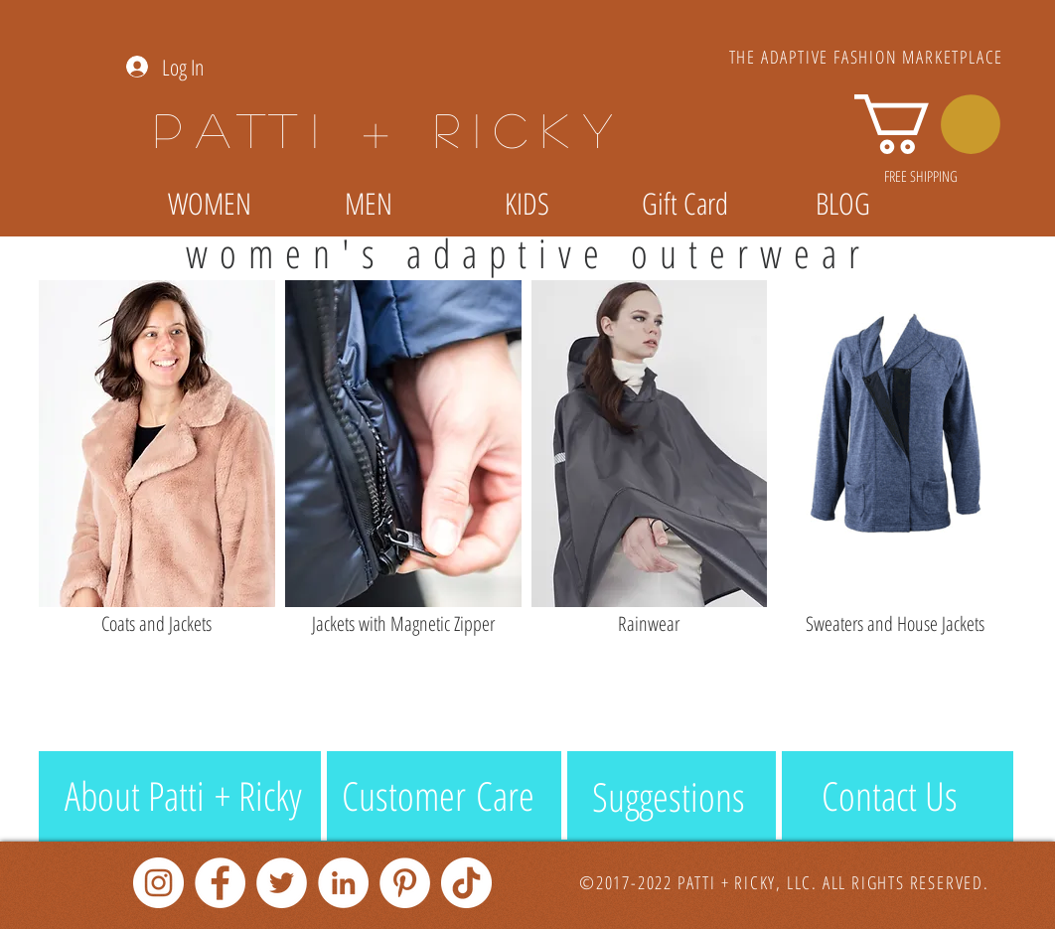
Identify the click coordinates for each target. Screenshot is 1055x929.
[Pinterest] (404, 882)
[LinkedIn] (343, 882)
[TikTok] (466, 882)
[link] (927, 124)
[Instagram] (158, 882)
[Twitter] (281, 882)
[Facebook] (220, 882)
